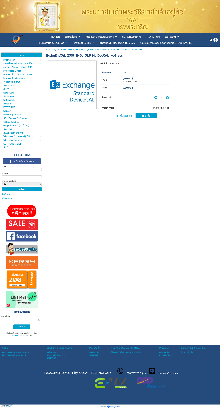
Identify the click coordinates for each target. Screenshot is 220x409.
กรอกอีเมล (6, 316)
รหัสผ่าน (5, 173)
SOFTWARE (73, 49)
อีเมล (4, 166)
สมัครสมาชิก (7, 198)
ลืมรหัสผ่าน (6, 194)
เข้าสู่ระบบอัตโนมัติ (9, 181)
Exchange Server (88, 49)
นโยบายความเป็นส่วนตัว (19, 335)
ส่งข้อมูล (21, 326)
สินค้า (63, 49)
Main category (52, 49)
